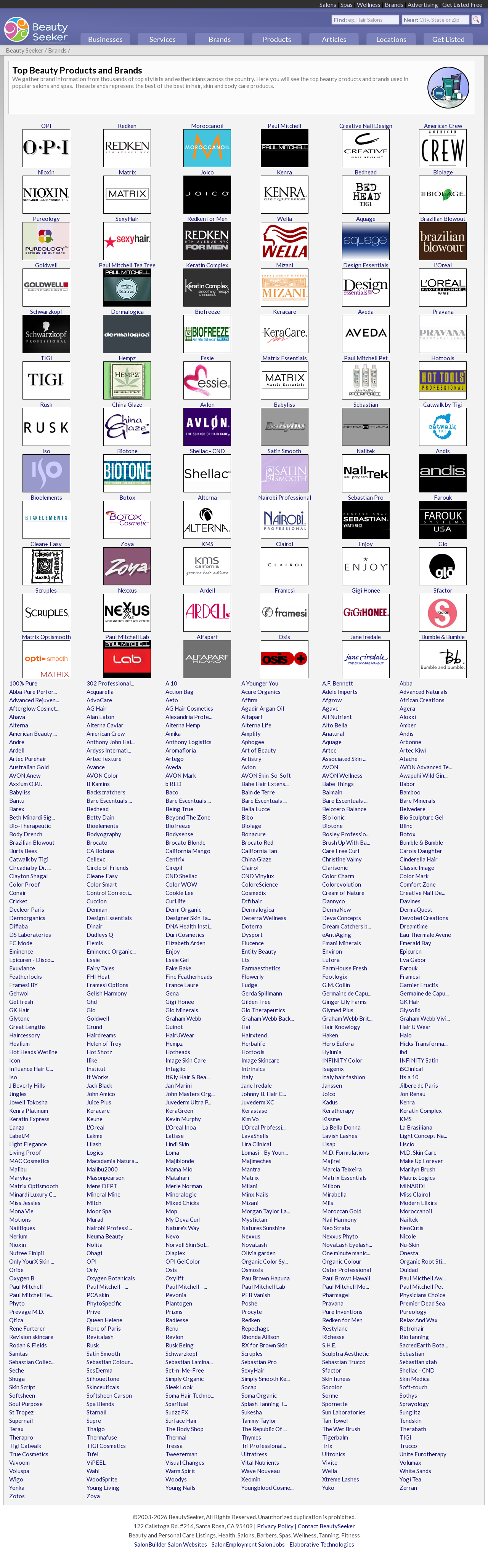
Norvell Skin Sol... (187, 1244)
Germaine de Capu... (346, 993)
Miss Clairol (415, 1194)
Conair (17, 892)
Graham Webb (183, 1018)
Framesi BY (23, 984)
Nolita (95, 1244)
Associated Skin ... (344, 758)
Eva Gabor (413, 959)
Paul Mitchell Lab (127, 636)
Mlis (327, 1202)
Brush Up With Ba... (346, 842)
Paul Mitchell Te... (31, 1294)
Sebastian (365, 404)
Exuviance (22, 968)
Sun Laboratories (344, 1412)
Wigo (16, 1479)
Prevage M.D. (26, 1311)
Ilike (92, 1060)
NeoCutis (412, 1227)
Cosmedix (253, 892)
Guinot (174, 1026)
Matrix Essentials (284, 358)
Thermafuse (102, 1437)
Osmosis (252, 1269)
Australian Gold (29, 767)
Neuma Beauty (105, 1236)
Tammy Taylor (258, 1420)
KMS (207, 543)
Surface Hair (181, 1420)
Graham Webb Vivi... (425, 1018)
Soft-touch (413, 1387)
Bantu (16, 800)
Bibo (247, 817)
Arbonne (410, 741)
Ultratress (254, 1454)
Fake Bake (178, 968)
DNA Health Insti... (188, 926)
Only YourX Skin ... (31, 1261)
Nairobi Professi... (109, 1227)
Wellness (368, 4)
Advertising (423, 4)
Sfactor (443, 590)
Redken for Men (207, 218)
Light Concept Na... (423, 1135)
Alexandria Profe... (188, 716)
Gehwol (19, 993)
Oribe (16, 1269)
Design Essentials (365, 265)
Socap (249, 1387)
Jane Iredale (365, 636)
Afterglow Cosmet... (34, 708)
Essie (207, 358)
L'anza (16, 1127)
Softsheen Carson (109, 1395)
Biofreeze (207, 311)
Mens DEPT (102, 1185)
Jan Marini (178, 1085)
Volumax (410, 1462)
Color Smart (102, 884)
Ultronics (333, 1454)
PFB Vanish (255, 1294)
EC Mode (20, 943)
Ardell (207, 590)
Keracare (284, 311)
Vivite (329, 1462)
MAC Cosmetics (29, 1160)
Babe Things (338, 783)
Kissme (331, 1118)
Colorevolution (341, 884)
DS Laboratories (30, 934)
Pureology (46, 218)
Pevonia (175, 1294)
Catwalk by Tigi (442, 404)
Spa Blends (100, 1403)
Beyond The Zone (187, 817)
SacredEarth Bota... (424, 1345)
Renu (171, 1328)
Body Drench (25, 834)
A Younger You (259, 683)
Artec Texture (104, 758)
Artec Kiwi (413, 750)
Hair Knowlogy (341, 1026)
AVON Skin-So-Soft (266, 775)
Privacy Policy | (277, 1526)
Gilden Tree (256, 1001)
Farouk (443, 497)
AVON (330, 767)
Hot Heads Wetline (33, 1051)
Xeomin (250, 1479)
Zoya (127, 543)
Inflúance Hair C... (31, 1068)
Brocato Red (257, 842)
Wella (284, 218)
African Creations (422, 700)
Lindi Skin (177, 1144)
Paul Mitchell (284, 125)
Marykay (20, 1177)
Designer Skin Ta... (188, 917)
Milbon (331, 1185)
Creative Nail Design (365, 125)
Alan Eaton (100, 716)
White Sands (415, 1470)
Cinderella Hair (419, 859)
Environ (332, 951)
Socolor (332, 1387)
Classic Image (417, 867)
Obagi (94, 1253)
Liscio (407, 1144)
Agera (407, 708)
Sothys (408, 1395)
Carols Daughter (421, 850)
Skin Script (22, 1387)
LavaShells (254, 1135)
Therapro (21, 1437)
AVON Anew (24, 775)
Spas (346, 4)
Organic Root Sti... (423, 1261)
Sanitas (18, 1353)
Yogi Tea (410, 1479)
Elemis (95, 943)
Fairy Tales (100, 968)
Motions (20, 1219)
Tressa (174, 1445)
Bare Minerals (417, 800)
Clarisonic (335, 867)
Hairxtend (254, 1035)
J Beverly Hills (27, 1085)
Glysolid (410, 1010)
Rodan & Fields (28, 1345)
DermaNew (336, 909)
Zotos (17, 1495)
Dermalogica (127, 311)
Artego (174, 758)
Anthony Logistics (188, 741)
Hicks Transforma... (424, 1043)
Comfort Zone (418, 884)
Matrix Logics (417, 1177)
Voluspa (19, 1470)
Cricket (18, 901)
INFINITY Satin (419, 1060)
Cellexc (96, 859)
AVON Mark (180, 775)
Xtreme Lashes (340, 1479)
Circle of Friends (107, 867)
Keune (95, 1118)
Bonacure (253, 834)
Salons (327, 4)
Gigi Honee (366, 590)
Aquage (366, 218)
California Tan (259, 850)
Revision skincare (31, 1336)
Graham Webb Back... (267, 1018)
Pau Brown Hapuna (265, 1278)
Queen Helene (104, 1320)
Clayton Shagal (28, 875)
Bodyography (104, 834)
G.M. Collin (336, 984)
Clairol (284, 543)
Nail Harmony (339, 1219)
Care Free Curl (340, 850)
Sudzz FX (176, 1412)
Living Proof (25, 1152)
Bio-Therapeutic (30, 825)
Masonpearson (106, 1177)
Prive (93, 1311)
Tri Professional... (263, 1445)
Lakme (95, 1135)
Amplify (251, 733)
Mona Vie (21, 1211)
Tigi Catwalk (25, 1445)
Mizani (284, 265)
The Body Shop (184, 1428)
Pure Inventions (342, 1311)
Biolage (443, 172)
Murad (95, 1219)
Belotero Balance (344, 808)
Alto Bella (334, 725)
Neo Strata (336, 1227)
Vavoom (19, 1462)
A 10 (171, 683)
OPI (46, 125)
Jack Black (99, 1085)
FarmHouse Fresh (344, 968)
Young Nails (180, 1487)
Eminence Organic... (111, 951)
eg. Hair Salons (365, 19)
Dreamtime (414, 926)
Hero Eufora (338, 1043)
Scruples (46, 590)
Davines (410, 901)
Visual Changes (184, 1462)
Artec (329, 750)
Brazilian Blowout (443, 218)
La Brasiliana (416, 1127)
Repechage (255, 1328)
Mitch (94, 1202)
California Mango (187, 850)
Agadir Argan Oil (262, 708)
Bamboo (410, 792)
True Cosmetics (28, 1454)
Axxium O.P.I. (25, 783)
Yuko (328, 1487)
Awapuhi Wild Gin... (424, 775)
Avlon (207, 404)
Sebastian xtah (418, 1361)
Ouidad (409, 1269)
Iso (46, 450)
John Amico (101, 1093)
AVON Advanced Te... (426, 767)
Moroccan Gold (341, 1211)
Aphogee (252, 741)
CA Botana (100, 850)
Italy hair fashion (343, 1077)
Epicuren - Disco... (31, 959)
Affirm (249, 700)
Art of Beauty (258, 750)
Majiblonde (179, 1160)
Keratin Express (29, 1118)
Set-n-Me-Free (184, 1370)
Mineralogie (181, 1194)
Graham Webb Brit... (347, 1018)
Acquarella (100, 691)
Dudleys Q (100, 934)
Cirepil (173, 867)
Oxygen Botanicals (111, 1278)
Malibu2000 (102, 1169)
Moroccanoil (207, 125)
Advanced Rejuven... (34, 700)
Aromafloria (180, 750)
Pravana (443, 311)
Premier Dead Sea (422, 1303)
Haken (330, 1035)
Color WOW (181, 884)
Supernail (21, 1420)
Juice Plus (99, 1102)
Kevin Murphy (183, 1118)
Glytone (19, 1018)
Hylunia (332, 1051)
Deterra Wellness (263, 917)
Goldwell (46, 265)
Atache (408, 758)
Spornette (335, 1403)
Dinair (95, 926)
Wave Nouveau (260, 1470)
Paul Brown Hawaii (346, 1278)
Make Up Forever (421, 1160)
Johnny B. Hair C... (263, 1093)
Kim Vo (250, 1118)
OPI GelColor (182, 1261)
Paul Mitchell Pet (366, 358)
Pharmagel (336, 1294)
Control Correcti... (109, 892)
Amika (173, 733)
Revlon (174, 1336)
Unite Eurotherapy (423, 1454)
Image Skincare (260, 1060)
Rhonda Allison (260, 1336)
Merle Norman (183, 1185)
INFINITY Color (342, 1060)
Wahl (93, 1470)
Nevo (172, 1236)
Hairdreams (101, 1035)
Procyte (251, 1311)
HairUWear (179, 1035)
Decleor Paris (26, 909)
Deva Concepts (341, 917)
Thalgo (96, 1428)
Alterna (207, 497)
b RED (173, 783)
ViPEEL (96, 1462)
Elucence (252, 943)
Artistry (251, 758)
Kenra (284, 172)
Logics (95, 1152)
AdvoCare (99, 700)
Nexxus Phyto (340, 1236)
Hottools (442, 358)
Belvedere (412, 808)
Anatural (333, 733)
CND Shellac (181, 875)
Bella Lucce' (256, 808)
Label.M (19, 1135)
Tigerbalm (335, 1437)
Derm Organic (183, 909)
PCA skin (98, 1294)
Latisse (174, 1135)
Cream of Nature (343, 892)
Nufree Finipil (26, 1253)
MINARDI (412, 1185)
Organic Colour (341, 1261)
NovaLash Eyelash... (347, 1244)
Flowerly (252, 976)
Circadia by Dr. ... (30, 867)
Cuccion (97, 901)
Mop (171, 1211)
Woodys (176, 1479)
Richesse (333, 1336)
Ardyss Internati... (109, 750)
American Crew (443, 125)
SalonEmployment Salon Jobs (248, 1544)
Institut (96, 1068)
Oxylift (174, 1278)
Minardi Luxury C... (32, 1194)
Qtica (16, 1320)
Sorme (330, 1395)
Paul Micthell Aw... (423, 1278)
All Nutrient (337, 716)
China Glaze (127, 404)
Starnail (96, 1412)
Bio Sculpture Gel (421, 817)
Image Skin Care (185, 1060)
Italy (247, 1077)
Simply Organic (184, 1378)
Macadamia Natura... (112, 1160)
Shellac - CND (207, 450)
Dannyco (333, 901)
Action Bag (179, 691)
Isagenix (333, 1068)
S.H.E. (329, 1345)
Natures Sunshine (263, 1227)
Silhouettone (103, 1378)
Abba (406, 683)
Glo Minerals (181, 1010)
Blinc (406, 825)
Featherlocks (25, 976)
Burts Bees (23, 850)
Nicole (408, 1236)
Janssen (332, 1085)
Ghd (92, 1001)
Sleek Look (179, 1387)
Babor (407, 783)
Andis (443, 450)
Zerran (408, 1487)
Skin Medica (415, 1378)
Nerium (18, 1236)
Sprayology (414, 1403)
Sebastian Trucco (344, 1361)
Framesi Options (107, 984)
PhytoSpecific (104, 1303)
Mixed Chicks (182, 1202)
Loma (172, 1152)
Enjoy (365, 543)
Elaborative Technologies (321, 1544)
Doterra (251, 926)
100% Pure (23, 683)
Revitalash (100, 1336)
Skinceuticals (103, 1387)
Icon (14, 1060)
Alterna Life (256, 725)
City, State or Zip (439, 19)
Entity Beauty (258, 951)
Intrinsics (253, 1068)
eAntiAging (336, 934)
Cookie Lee (179, 892)
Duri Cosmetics (184, 934)
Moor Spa (99, 1211)
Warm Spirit (180, 1470)
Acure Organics (261, 691)
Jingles (18, 1093)
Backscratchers (106, 792)
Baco (171, 792)
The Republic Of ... (264, 1428)
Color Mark (414, 875)
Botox (127, 497)
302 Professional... (110, 683)
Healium (19, 1043)
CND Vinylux (257, 875)
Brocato (97, 842)
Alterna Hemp (182, 725)
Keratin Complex (207, 265)
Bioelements (46, 497)
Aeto (171, 700)
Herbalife (253, 1043)
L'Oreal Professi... (263, 1127)
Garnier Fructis (419, 984)
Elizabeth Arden (185, 943)
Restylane (335, 1328)
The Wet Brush (341, 1428)
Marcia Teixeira (342, 1169)
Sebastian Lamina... (189, 1361)
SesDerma (99, 1370)
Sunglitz (410, 1412)
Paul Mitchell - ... (107, 1286)
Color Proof (24, 884)
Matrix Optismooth (46, 636)
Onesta (409, 1253)
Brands (394, 4)
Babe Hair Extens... (265, 783)
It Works (98, 1077)
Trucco (408, 1445)
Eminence (21, 951)
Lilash (94, 1144)
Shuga (17, 1378)
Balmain (332, 792)
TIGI (46, 358)
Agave (330, 708)
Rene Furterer (27, 1328)
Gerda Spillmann (261, 993)
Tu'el (92, 1454)
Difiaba (18, 926)
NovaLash (254, 1244)
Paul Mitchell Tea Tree (127, 265)
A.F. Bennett (337, 683)
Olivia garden (258, 1253)
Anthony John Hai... (111, 741)
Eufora (331, 959)
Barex (16, 808)
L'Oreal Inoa (180, 1127)
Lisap (329, 1144)
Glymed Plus (337, 1010)
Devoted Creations (424, 917)
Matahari (177, 1177)
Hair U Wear (415, 1026)
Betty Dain (100, 817)
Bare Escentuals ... (109, 800)
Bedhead (366, 172)
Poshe (249, 1303)
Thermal (175, 1437)
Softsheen (22, 1395)
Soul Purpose (26, 1403)
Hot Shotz (99, 1051)
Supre (94, 1420)
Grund (94, 1026)
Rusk (46, 404)
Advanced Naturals (424, 691)
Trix (327, 1445)
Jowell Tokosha (28, 1102)
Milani (249, 1185)
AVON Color (102, 775)
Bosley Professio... (345, 834)
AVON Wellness (342, 775)
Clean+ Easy (46, 543)
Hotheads (177, 1051)
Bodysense (179, 834)
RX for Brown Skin (264, 1345)
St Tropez (21, 1412)
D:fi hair (251, 901)
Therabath (413, 1428)
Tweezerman (181, 1454)
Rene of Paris (104, 1328)
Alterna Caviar (105, 725)
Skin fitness (336, 1378)
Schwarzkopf (46, 311)
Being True (179, 808)
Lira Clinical (256, 1144)
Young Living (103, 1487)
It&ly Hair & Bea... (187, 1077)
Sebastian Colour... (110, 1361)
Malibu (18, 1169)
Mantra (250, 1169)
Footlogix (334, 976)
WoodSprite (102, 1479)
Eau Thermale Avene (425, 934)
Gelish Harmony (107, 993)
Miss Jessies (24, 1202)
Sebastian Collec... (32, 1361)
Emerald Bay (415, 943)
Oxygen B (21, 1278)
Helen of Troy (104, 1043)
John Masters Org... (190, 1093)
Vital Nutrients (260, 1462)
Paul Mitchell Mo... (345, 1286)
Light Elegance (28, 1144)
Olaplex (175, 1253)
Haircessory (24, 1035)
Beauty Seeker (24, 50)
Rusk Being (179, 1345)
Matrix (127, 172)
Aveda (366, 311)
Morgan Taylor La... (265, 1211)
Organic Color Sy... (264, 1261)
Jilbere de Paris (419, 1085)
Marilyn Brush (417, 1169)
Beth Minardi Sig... (32, 817)
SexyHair (127, 218)
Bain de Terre (258, 792)
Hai (245, 1026)
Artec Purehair (28, 758)
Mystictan (254, 1219)
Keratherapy (338, 1110)
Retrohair (412, 1328)
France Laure (182, 984)
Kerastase (254, 1110)
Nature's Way (182, 1227)
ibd (403, 1051)
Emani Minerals (341, 943)
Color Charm (338, 875)
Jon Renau (412, 1093)
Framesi (284, 590)
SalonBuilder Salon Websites (170, 1544)
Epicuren (411, 951)
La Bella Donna (341, 1127)
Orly (92, 1269)
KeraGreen (179, 1110)
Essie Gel (177, 959)
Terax (16, 1428)
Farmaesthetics (261, 968)
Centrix (175, 859)
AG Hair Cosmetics (189, 708)
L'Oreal (443, 265)
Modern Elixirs (418, 1202)
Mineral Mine (103, 1194)
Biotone (127, 450)
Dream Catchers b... (346, 926)
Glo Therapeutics (263, 1010)
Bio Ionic (333, 817)
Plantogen (178, 1303)
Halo (406, 1035)
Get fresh (21, 1001)
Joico (207, 172)
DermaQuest (416, 909)
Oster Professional (346, 1269)
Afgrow (332, 700)
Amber (408, 725)
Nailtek (365, 450)
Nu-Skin (409, 1244)
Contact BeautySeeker (326, 1526)
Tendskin (411, 1420)
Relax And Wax (419, 1320)
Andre (16, 741)
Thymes (251, 1437)
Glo (443, 543)
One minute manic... (346, 1253)
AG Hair (97, 708)
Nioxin (46, 172)
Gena (172, 993)
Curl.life (175, 901)
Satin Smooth (284, 450)
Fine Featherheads (188, 976)
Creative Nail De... (422, 892)
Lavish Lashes (339, 1135)
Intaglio (175, 1068)
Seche (16, 1370)
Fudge (249, 984)
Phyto (17, 1303)
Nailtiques (22, 1227)
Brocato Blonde (185, 842)
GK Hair (410, 1001)
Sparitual (176, 1403)
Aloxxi (408, 716)
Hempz (127, 358)
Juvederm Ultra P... (188, 1102)
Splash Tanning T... (264, 1403)
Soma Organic (259, 1395)
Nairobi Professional (284, 497)
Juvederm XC (257, 1102)
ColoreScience (259, 884)
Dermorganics (27, 917)
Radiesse (176, 1320)
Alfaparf (207, 636)
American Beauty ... (33, 733)
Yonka (16, 1487)
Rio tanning (414, 1336)
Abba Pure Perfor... (33, 691)
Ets (245, 959)
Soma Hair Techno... (189, 1395)
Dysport (252, 934)
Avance (96, 767)
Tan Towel (335, 1420)
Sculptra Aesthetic (345, 1353)
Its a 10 (409, 1077)
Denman (97, 909)
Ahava (17, 716)
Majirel (331, 1160)
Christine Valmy (342, 859)
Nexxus (127, 590)
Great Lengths (27, 1026)
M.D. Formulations (345, 1152)
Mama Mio (179, 1169)
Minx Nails (254, 1194)
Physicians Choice (422, 1294)
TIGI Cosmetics (106, 1445)
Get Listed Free (462, 4)
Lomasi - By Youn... (264, 1152)
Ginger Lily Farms (344, 1001)
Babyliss (284, 404)
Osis (284, 636)
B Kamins (98, 783)
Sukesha (251, 1412)
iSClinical (411, 1068)
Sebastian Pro (366, 497)
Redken (127, 125)
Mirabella (334, 1194)
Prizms (174, 1311)
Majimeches (256, 1160)
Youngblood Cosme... (267, 1487)
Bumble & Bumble (443, 636)
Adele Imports (340, 691)
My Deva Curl (183, 1219)
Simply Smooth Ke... (265, 1378)
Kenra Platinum (28, 1110)
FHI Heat (98, 976)
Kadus (330, 1102)
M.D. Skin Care (418, 1152)
